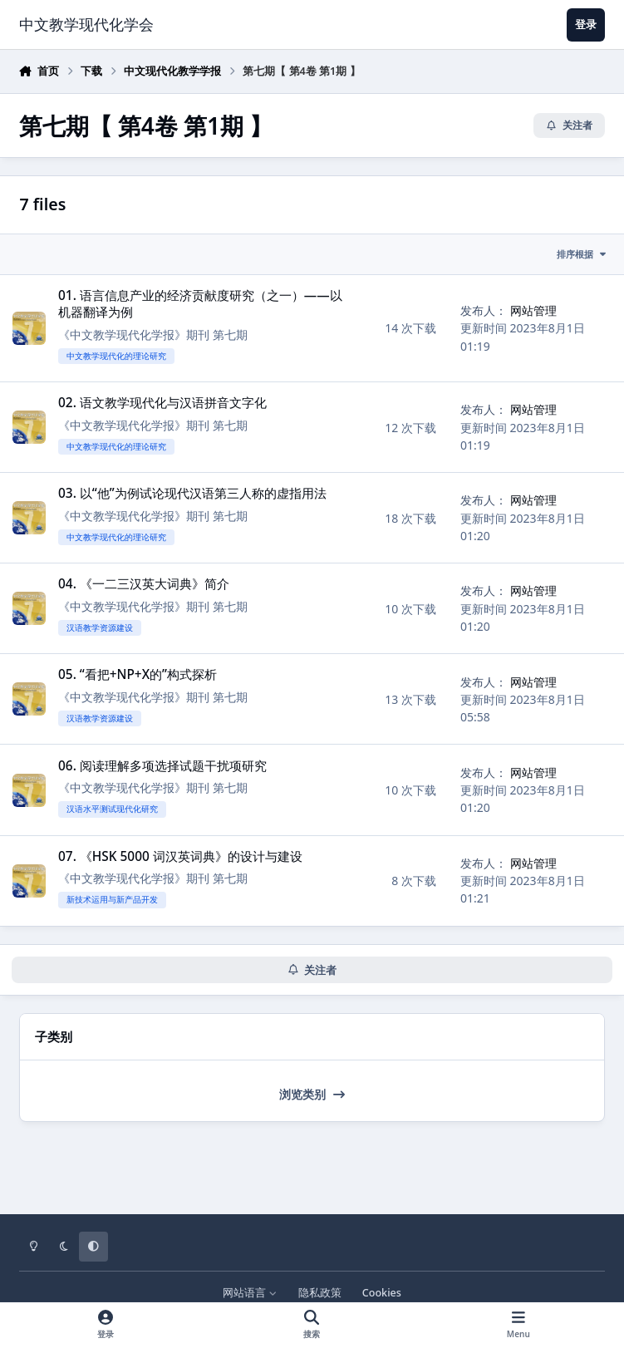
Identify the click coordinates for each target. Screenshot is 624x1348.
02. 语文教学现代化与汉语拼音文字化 (162, 402)
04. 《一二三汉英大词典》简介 (143, 584)
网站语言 (250, 1293)
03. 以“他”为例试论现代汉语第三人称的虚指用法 (192, 493)
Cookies (381, 1293)
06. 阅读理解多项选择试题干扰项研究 (162, 766)
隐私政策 (319, 1293)
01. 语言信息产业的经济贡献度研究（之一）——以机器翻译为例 (200, 304)
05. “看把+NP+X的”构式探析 (137, 675)
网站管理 (533, 310)
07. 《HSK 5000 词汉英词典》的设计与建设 (180, 856)
